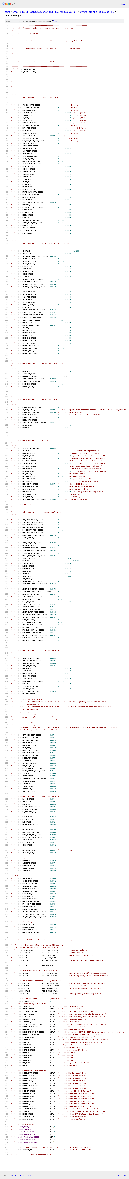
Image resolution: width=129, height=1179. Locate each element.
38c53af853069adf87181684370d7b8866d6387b (50, 11)
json (125, 1175)
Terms (28, 1175)
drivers (83, 11)
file (55, 21)
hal (112, 11)
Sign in (124, 4)
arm (14, 11)
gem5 (7, 11)
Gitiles (14, 1175)
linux (21, 11)
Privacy (21, 1175)
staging (93, 11)
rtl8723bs (104, 11)
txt (118, 1175)
